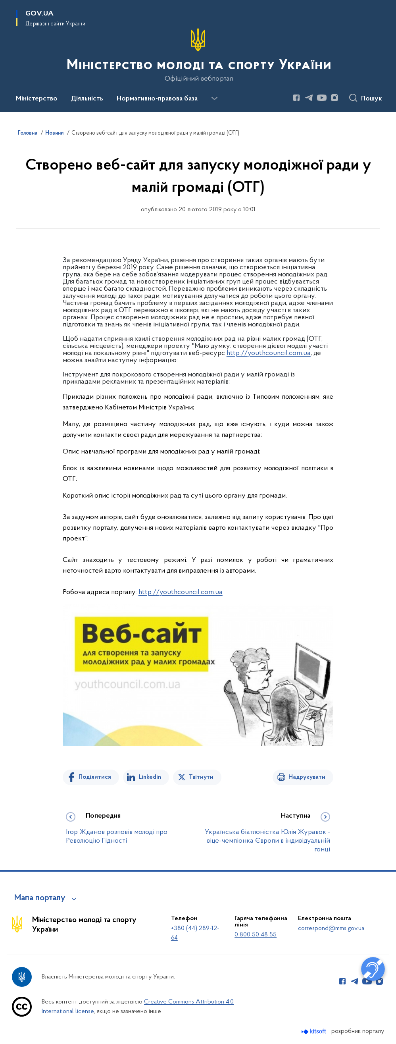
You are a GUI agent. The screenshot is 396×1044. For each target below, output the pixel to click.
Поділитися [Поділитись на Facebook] (95, 777)
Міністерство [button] (37, 98)
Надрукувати (306, 777)
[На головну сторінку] (198, 55)
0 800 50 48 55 (256, 935)
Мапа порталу (39, 898)
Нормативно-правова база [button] (157, 98)
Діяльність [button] (87, 98)
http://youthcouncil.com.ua (269, 353)
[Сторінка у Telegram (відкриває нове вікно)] (309, 97)
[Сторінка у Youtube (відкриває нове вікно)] (322, 97)
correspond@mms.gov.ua (331, 928)
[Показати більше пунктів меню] (214, 98)
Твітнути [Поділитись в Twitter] (201, 777)
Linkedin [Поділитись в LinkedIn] (150, 777)
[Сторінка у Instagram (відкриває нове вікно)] (334, 97)
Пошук (371, 98)
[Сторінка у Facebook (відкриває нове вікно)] (296, 97)
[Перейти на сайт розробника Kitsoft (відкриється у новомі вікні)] (314, 1031)
